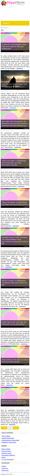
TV (8, 27)
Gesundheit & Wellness (8, 455)
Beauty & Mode (6, 449)
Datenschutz (5, 470)
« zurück (4, 428)
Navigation (6, 23)
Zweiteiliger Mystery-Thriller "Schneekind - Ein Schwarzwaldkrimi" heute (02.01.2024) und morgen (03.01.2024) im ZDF (15, 240)
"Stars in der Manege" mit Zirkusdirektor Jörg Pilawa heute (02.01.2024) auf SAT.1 (15, 203)
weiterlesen (19, 68)
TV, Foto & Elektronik (8, 459)
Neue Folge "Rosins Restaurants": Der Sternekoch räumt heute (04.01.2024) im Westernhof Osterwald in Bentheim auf (14, 123)
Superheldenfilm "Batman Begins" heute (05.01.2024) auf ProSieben (14, 85)
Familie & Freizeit (6, 453)
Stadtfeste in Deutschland (9, 442)
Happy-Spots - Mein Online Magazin (13, 3)
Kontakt (4, 466)
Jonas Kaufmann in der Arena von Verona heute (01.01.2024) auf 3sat (15, 361)
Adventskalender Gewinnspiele (10, 440)
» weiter (16, 428)
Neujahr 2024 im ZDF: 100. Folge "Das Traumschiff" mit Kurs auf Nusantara (14, 323)
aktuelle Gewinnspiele (8, 438)
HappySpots (4, 27)
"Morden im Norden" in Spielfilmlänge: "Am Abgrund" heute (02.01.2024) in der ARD (14, 283)
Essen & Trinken (6, 451)
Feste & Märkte (6, 436)
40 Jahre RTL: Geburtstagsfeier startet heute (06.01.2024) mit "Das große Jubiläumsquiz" (14, 46)
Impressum (5, 468)
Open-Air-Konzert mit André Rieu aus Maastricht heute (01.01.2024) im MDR (14, 402)
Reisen (4, 457)
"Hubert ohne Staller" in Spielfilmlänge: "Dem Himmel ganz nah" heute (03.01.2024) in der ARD (14, 163)
